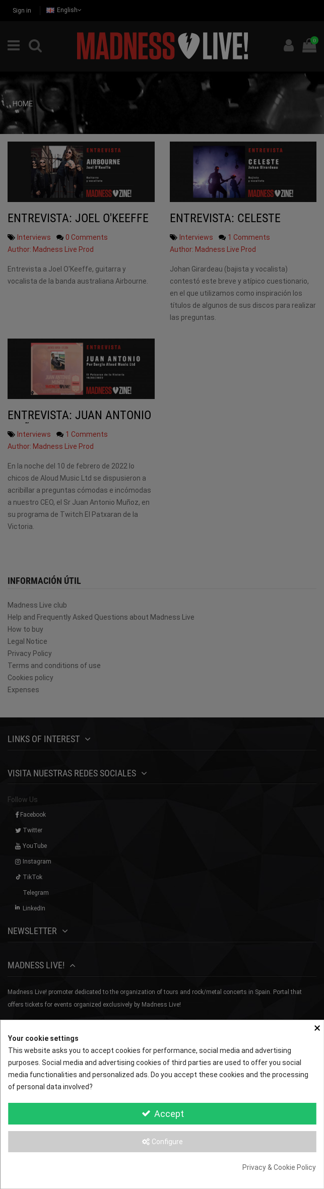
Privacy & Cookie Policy (279, 1167)
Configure (162, 1142)
